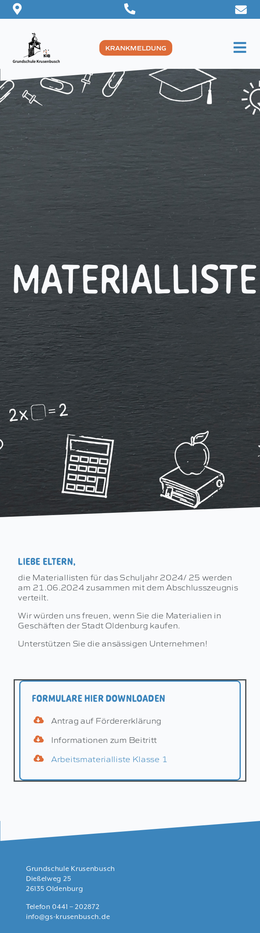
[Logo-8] (36, 36)
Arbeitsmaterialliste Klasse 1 (109, 758)
